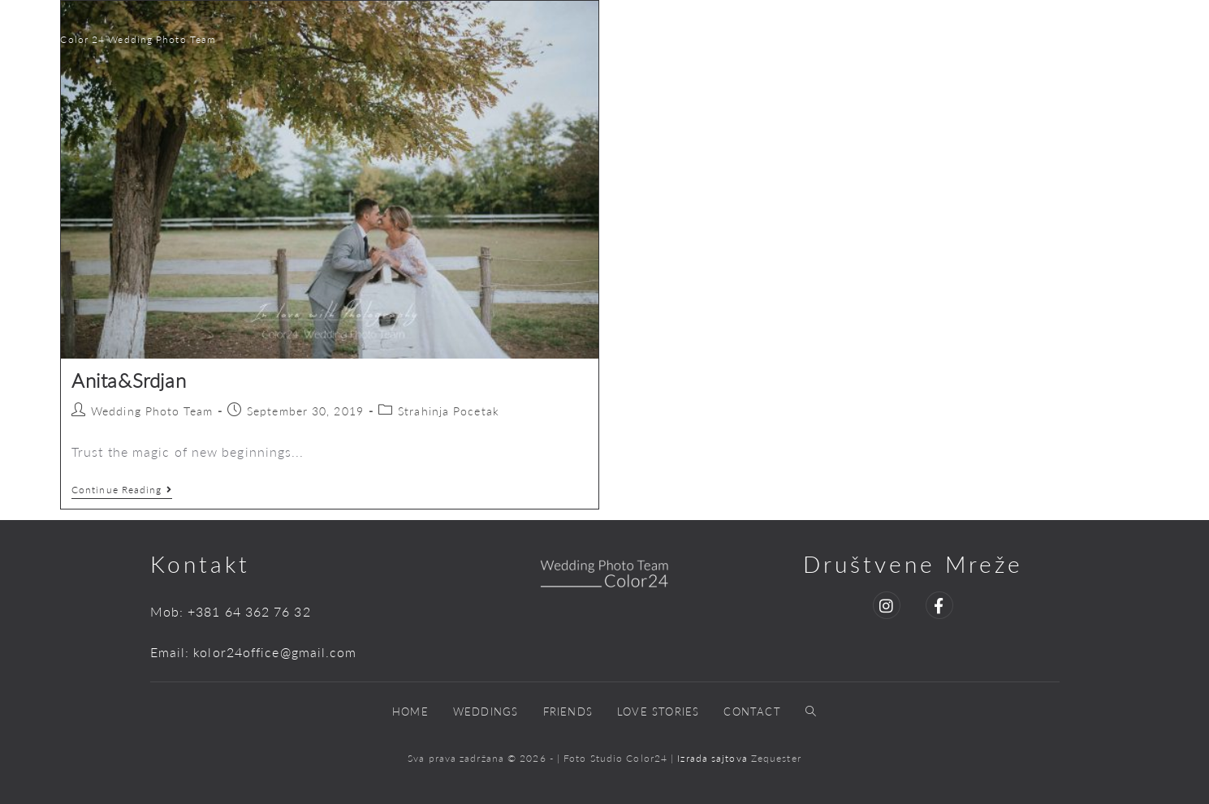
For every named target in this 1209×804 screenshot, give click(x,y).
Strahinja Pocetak (448, 411)
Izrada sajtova (714, 758)
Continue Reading (121, 490)
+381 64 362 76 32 (249, 611)
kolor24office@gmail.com (274, 652)
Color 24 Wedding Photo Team (138, 39)
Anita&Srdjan (128, 380)
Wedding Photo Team (152, 411)
